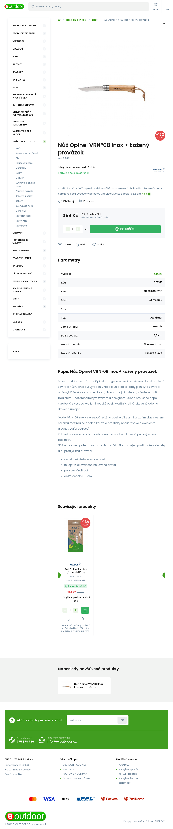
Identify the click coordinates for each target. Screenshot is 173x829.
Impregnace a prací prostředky (24, 96)
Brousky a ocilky (24, 196)
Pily (17, 158)
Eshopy (127, 821)
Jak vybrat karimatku (130, 778)
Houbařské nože (24, 163)
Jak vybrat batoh (128, 773)
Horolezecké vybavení (20, 241)
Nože (95, 19)
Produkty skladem (24, 33)
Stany (16, 87)
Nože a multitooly (76, 19)
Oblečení (18, 48)
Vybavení (18, 233)
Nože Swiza (21, 220)
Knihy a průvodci (23, 314)
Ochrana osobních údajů (76, 778)
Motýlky (20, 177)
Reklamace (125, 782)
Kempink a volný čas (25, 281)
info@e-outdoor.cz (62, 741)
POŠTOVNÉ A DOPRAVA (75, 773)
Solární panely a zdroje (22, 290)
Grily (16, 298)
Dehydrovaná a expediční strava (23, 113)
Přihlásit (122, 720)
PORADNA (124, 764)
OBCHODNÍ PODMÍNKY (74, 764)
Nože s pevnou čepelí (27, 153)
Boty (15, 56)
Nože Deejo (22, 225)
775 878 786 (25, 741)
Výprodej (18, 41)
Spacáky (18, 72)
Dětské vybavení (22, 273)
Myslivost (19, 329)
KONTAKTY (68, 769)
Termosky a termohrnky (20, 123)
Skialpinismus (21, 250)
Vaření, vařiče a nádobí (22, 133)
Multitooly (21, 167)
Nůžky (19, 172)
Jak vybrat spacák (128, 769)
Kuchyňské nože (24, 205)
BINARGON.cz (161, 821)
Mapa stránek (39, 824)
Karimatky (19, 79)
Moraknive (21, 210)
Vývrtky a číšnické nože (25, 184)
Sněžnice (18, 265)
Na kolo (17, 321)
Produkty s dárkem (24, 25)
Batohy (17, 64)
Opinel (158, 273)
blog (16, 351)
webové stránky (142, 821)
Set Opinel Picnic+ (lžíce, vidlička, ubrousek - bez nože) (75, 571)
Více (144, 193)
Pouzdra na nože (24, 191)
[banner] (14, 6)
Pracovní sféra (22, 258)
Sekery (19, 200)
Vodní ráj (18, 306)
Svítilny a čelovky (23, 104)
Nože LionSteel (23, 215)
